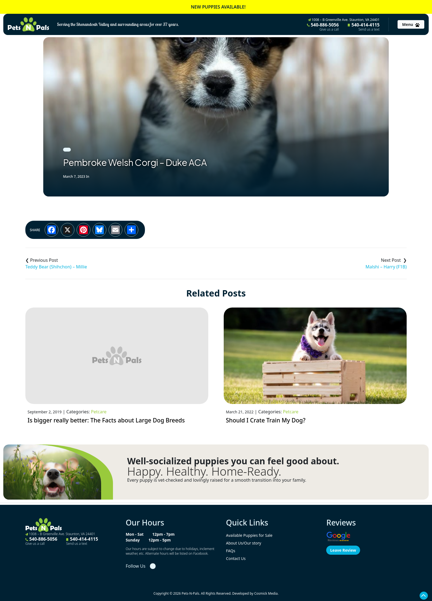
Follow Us (135, 566)
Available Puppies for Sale (249, 535)
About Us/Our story (243, 543)
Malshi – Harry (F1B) (386, 267)
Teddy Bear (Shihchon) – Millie (56, 267)
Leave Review (343, 550)
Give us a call (329, 29)
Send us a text (369, 29)
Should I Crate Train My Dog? (266, 420)
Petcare (98, 412)
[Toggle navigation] (411, 24)
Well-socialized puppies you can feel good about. (233, 461)
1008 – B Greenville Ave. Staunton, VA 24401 (344, 19)
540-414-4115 (364, 27)
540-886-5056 (323, 27)
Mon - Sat (135, 534)
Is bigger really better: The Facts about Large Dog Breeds (106, 420)
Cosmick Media (266, 593)
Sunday (133, 540)
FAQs (230, 550)
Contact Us (235, 558)
